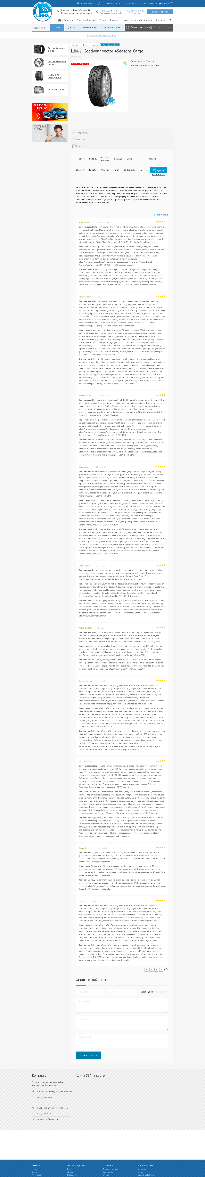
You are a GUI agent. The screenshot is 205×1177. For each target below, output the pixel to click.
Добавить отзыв (161, 214)
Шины (57, 27)
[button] (165, 992)
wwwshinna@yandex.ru (47, 1119)
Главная (75, 45)
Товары (68, 20)
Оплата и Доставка (86, 20)
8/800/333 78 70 (111, 10)
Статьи (102, 20)
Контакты (160, 20)
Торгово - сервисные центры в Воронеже (131, 20)
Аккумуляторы (112, 27)
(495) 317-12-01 (44, 1097)
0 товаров (148, 3)
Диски (71, 27)
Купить (160, 170)
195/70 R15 (81, 170)
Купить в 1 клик (158, 174)
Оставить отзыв (88, 1055)
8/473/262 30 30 (135, 10)
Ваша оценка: (147, 991)
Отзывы (105, 1175)
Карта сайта (107, 1172)
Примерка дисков (110, 1169)
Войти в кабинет (88, 3)
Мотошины (89, 27)
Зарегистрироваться (111, 3)
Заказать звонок (160, 11)
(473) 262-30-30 (44, 1113)
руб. (166, 3)
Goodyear (94, 45)
